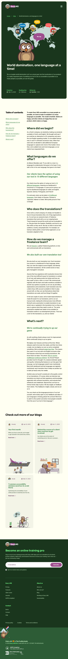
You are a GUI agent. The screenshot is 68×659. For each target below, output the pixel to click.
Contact (7, 612)
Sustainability (40, 598)
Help (6, 615)
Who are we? (40, 590)
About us (39, 587)
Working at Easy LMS (42, 595)
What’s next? (10, 139)
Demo (7, 609)
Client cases (8, 592)
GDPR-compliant (10, 598)
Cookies (19, 622)
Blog (14, 16)
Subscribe (56, 564)
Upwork (34, 246)
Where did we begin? (12, 119)
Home (8, 16)
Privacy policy (9, 622)
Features (7, 590)
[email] (34, 564)
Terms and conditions (32, 622)
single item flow (49, 349)
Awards (7, 595)
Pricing (7, 587)
